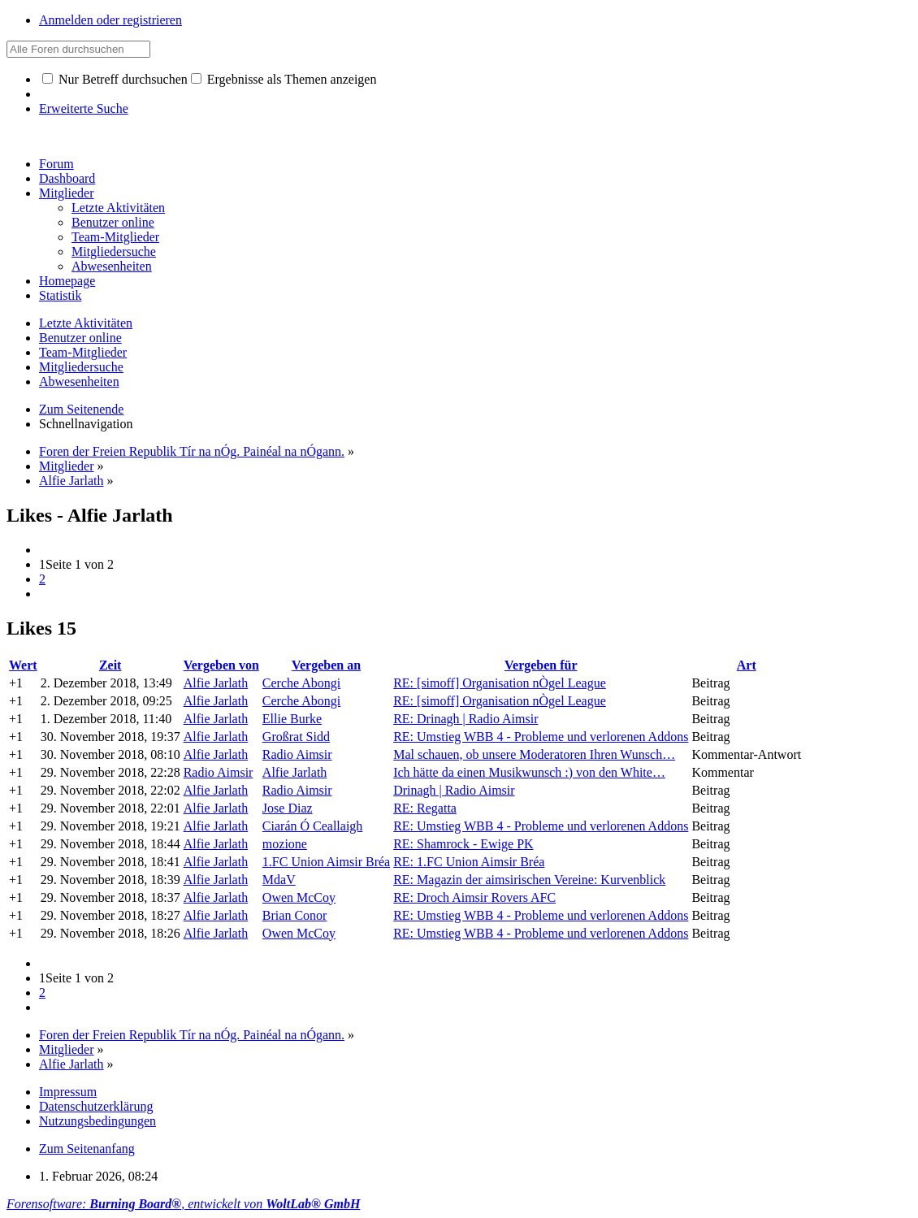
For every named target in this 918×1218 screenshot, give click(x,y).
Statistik (60, 295)
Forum (56, 164)
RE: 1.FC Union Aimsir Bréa (468, 862)
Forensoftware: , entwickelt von (183, 1204)
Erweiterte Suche (83, 108)
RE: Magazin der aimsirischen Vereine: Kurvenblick (529, 879)
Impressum (68, 1092)
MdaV (279, 879)
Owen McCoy (299, 897)
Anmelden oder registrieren (110, 20)
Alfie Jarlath (216, 683)
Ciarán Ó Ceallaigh (312, 826)
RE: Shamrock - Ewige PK (463, 844)
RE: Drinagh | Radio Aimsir (465, 719)
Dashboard (67, 178)
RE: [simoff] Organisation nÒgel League (499, 683)
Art (746, 665)
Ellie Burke (292, 719)
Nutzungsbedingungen (97, 1121)
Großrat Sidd (296, 736)
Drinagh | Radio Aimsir (453, 790)
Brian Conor (294, 915)
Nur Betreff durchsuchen (115, 79)
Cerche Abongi (301, 683)
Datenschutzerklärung (96, 1106)
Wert (23, 665)
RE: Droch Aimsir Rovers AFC (474, 897)
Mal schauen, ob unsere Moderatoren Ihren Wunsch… (534, 754)
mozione (284, 844)
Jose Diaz (287, 808)
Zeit (110, 665)
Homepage (67, 281)
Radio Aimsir (297, 754)
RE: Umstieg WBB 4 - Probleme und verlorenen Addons (540, 736)
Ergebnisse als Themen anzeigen (284, 79)
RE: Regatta (425, 808)
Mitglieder (66, 193)
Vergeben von (221, 665)
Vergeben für (541, 665)
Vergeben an (326, 665)
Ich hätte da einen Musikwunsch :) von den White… (529, 772)
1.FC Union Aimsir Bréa (326, 862)
